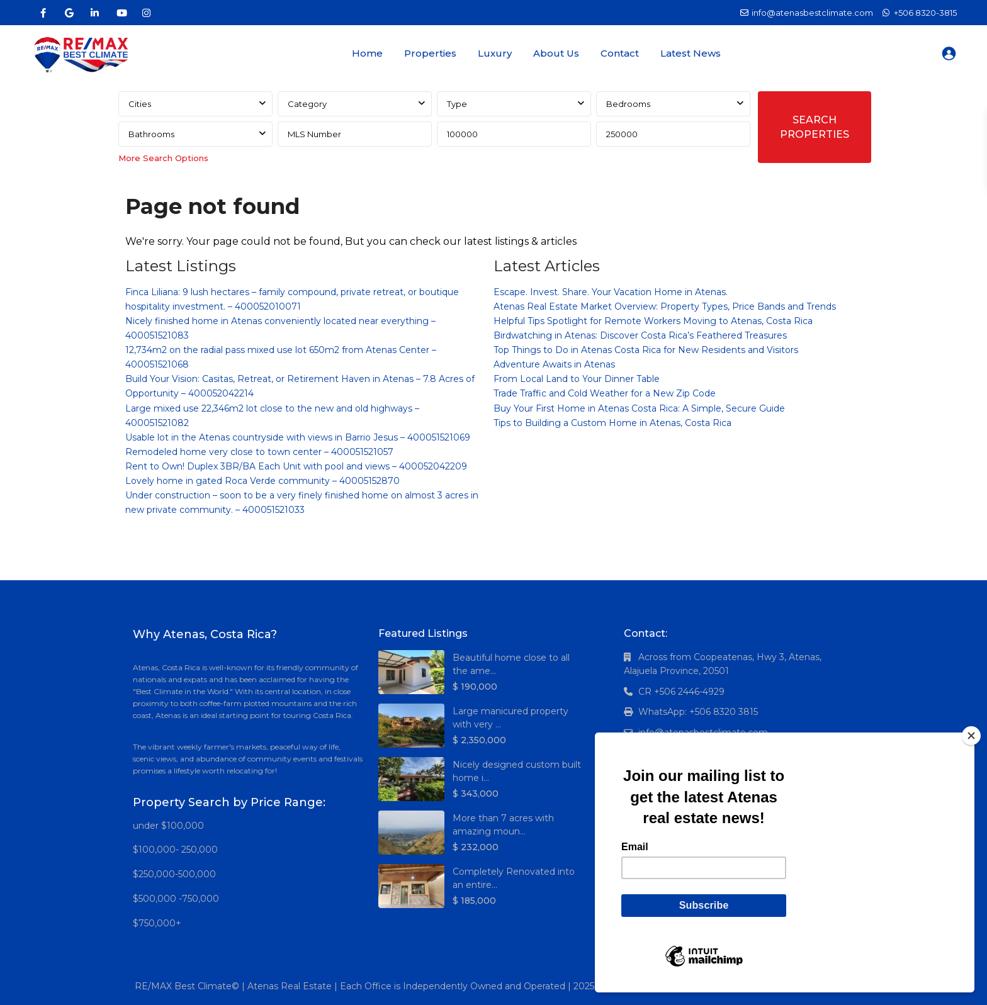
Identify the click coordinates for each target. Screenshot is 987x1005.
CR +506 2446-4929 (681, 691)
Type (457, 104)
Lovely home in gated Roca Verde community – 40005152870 (262, 480)
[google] (69, 12)
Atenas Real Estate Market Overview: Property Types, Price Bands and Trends (665, 306)
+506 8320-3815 (925, 13)
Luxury (495, 53)
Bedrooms (628, 104)
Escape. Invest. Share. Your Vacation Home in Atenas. (611, 292)
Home (367, 53)
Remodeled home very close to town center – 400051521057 (259, 452)
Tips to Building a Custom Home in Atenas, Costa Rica (612, 423)
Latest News (690, 53)
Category (307, 104)
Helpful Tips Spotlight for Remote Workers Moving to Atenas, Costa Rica (653, 321)
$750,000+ (157, 923)
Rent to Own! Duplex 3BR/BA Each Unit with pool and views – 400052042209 (296, 466)
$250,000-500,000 (174, 874)
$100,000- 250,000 (175, 849)
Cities (139, 104)
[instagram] (146, 12)
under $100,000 (168, 825)
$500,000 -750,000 (176, 898)
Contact (620, 53)
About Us (556, 53)
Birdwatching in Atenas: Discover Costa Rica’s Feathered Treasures (640, 335)
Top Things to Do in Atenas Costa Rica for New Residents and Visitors (646, 350)
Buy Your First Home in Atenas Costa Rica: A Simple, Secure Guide (639, 408)
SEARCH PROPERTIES (814, 127)
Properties (430, 53)
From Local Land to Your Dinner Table (577, 379)
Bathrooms (151, 134)
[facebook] (43, 12)
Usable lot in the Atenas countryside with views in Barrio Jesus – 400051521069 (297, 437)
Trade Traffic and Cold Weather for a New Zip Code (605, 393)
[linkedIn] (95, 12)
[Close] (971, 735)
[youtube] (120, 12)
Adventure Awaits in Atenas (554, 364)
